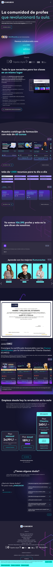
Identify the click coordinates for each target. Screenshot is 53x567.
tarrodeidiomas (8, 281)
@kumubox (29, 537)
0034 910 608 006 (29, 534)
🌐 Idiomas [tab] (4, 186)
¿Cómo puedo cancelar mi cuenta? (39, 500)
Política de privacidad (5, 565)
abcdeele (24, 281)
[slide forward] (50, 139)
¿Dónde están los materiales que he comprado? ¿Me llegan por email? (39, 510)
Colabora (26, 558)
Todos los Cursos (46, 164)
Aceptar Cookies (48, 561)
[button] (1, 283)
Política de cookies (25, 565)
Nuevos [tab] (9, 186)
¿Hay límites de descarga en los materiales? (39, 496)
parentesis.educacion (40, 281)
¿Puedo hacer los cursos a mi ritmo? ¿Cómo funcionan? (39, 492)
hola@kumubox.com (28, 535)
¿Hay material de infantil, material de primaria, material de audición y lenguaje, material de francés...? (39, 504)
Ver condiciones (26, 462)
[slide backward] (48, 139)
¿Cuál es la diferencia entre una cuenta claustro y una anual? (39, 487)
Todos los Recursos (45, 204)
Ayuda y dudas (26, 538)
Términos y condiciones (15, 565)
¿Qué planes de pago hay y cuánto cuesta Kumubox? (39, 483)
